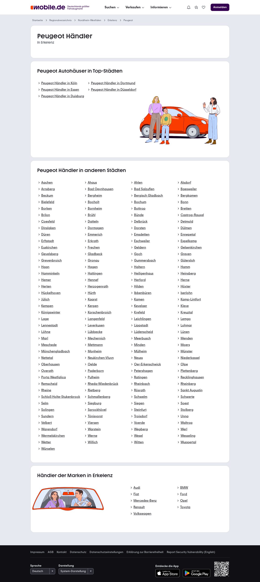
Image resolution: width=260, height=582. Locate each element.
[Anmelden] (220, 7)
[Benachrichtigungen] (188, 7)
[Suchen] (112, 7)
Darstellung (66, 565)
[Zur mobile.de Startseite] (61, 7)
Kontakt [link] (62, 552)
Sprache (35, 565)
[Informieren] (161, 7)
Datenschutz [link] (78, 552)
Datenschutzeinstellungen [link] (106, 552)
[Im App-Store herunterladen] (168, 573)
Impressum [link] (37, 552)
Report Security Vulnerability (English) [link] (191, 552)
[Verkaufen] (135, 7)
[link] (196, 7)
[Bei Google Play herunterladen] (196, 573)
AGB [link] (50, 552)
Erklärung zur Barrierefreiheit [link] (145, 552)
